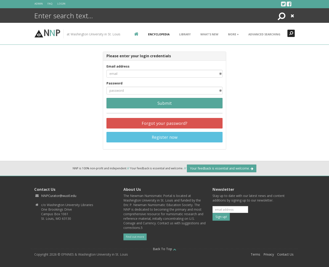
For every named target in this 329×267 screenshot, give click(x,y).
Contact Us (285, 254)
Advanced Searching (264, 34)
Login (61, 3)
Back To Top (164, 249)
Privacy (268, 254)
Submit (164, 103)
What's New (209, 34)
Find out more (135, 237)
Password (114, 83)
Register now (165, 137)
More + (233, 34)
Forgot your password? (164, 123)
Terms (255, 254)
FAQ (50, 3)
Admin (38, 3)
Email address (118, 66)
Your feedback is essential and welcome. (221, 168)
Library (185, 34)
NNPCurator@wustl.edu (58, 196)
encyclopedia (159, 34)
